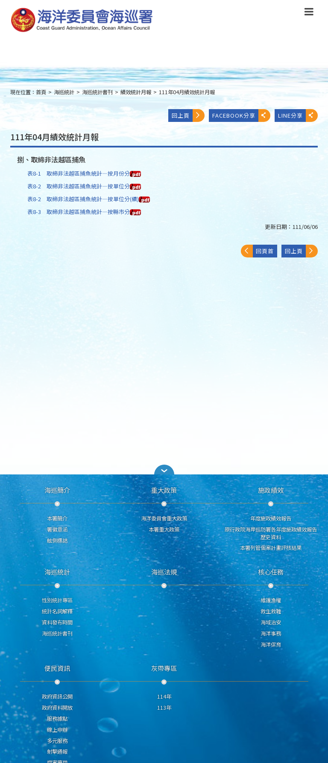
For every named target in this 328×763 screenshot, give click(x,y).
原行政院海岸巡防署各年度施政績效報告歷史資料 (271, 533)
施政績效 (271, 489)
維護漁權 (271, 600)
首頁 (41, 92)
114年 (164, 696)
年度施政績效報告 (270, 518)
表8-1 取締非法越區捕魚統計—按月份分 (84, 173)
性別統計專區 (57, 600)
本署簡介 (57, 518)
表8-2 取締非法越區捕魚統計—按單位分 (84, 186)
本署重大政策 (164, 529)
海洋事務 (271, 633)
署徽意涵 (57, 529)
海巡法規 (164, 571)
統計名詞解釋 (57, 611)
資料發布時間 (57, 622)
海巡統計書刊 (97, 92)
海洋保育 (271, 644)
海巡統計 (64, 92)
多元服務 (57, 741)
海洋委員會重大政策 (164, 518)
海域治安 (271, 622)
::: (5, 96)
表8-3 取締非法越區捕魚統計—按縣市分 (84, 212)
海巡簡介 (57, 489)
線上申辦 (57, 730)
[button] (164, 469)
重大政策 (164, 489)
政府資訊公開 (57, 696)
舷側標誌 (57, 540)
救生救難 (271, 611)
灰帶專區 (164, 668)
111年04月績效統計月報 (187, 92)
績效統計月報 (135, 92)
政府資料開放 (57, 707)
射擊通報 (57, 751)
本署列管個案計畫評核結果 (271, 548)
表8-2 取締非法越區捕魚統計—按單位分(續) (88, 199)
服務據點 (57, 719)
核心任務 (271, 571)
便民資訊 (57, 668)
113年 (164, 707)
